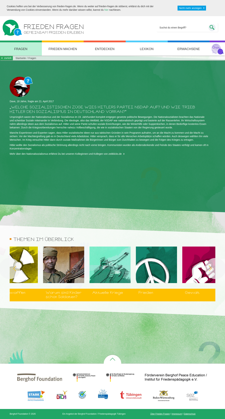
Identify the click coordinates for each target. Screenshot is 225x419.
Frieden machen (63, 49)
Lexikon (146, 49)
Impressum (177, 414)
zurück (7, 58)
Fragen (32, 58)
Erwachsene (188, 49)
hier (106, 9)
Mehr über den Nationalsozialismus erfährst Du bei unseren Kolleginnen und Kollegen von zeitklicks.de (66, 153)
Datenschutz (190, 414)
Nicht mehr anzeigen (190, 8)
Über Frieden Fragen (160, 414)
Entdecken (104, 49)
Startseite (20, 58)
